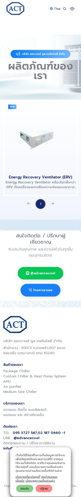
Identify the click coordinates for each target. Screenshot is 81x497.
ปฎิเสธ (44, 488)
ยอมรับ (25, 488)
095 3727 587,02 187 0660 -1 (39, 432)
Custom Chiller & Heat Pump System (34, 376)
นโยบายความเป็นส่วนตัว (40, 481)
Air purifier (12, 386)
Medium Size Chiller (20, 391)
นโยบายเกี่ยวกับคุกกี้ (28, 477)
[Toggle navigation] (72, 8)
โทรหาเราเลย (40, 290)
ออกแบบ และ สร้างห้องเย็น (23, 415)
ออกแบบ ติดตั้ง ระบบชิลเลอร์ (24, 409)
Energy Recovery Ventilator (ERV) (40, 177)
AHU (7, 381)
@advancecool (40, 273)
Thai (55, 8)
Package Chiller (16, 371)
